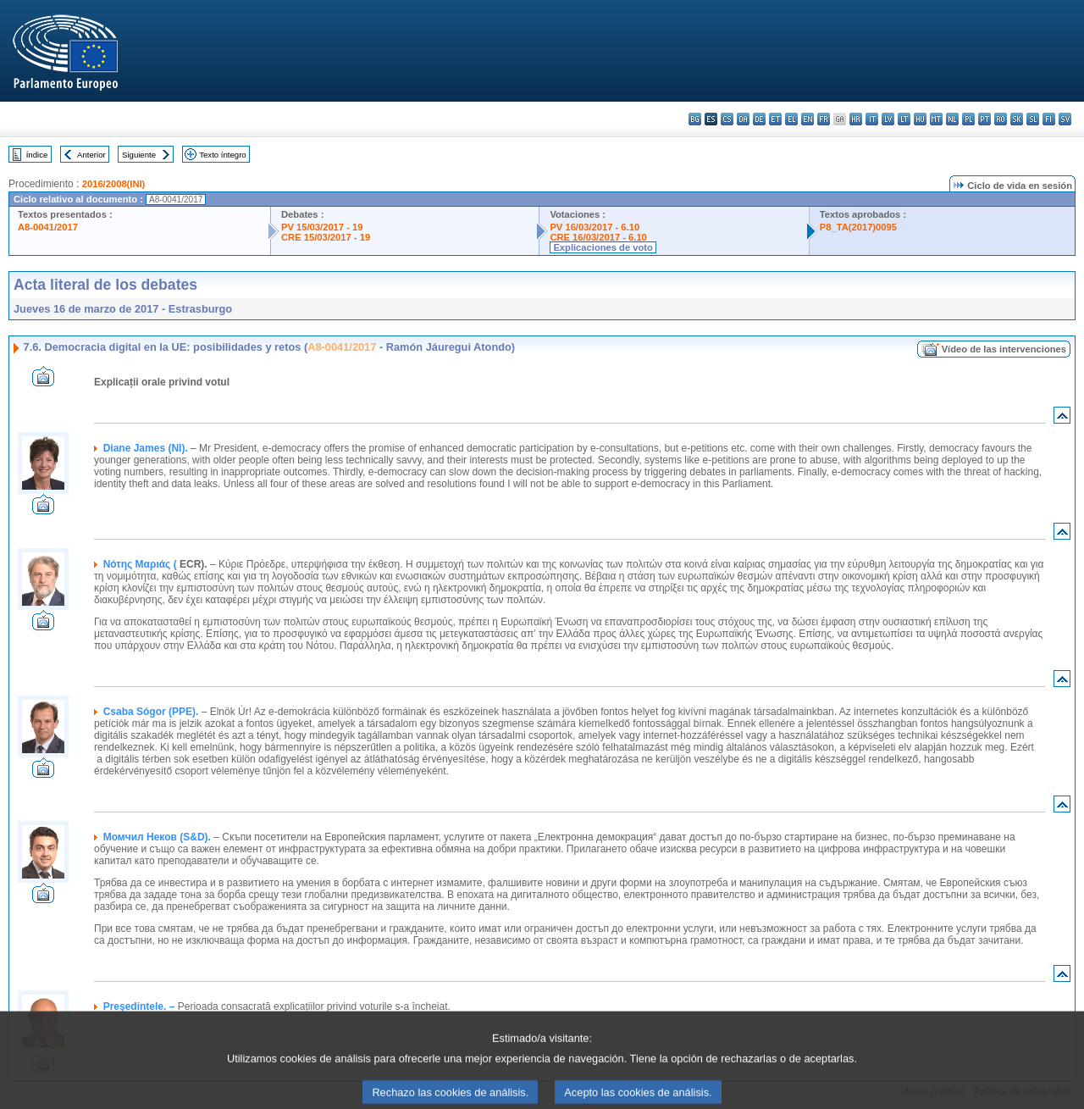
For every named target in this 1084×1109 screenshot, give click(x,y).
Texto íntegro (222, 154)
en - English (807, 119)
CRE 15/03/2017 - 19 (325, 237)
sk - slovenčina (1016, 119)
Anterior (91, 154)
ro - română (1000, 119)
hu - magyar (920, 119)
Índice (37, 154)
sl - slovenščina (1032, 119)
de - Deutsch (759, 119)
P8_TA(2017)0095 (858, 227)
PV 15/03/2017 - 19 (321, 227)
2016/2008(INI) (114, 184)
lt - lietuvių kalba (904, 119)
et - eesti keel (775, 119)
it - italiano (872, 119)
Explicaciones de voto (603, 247)
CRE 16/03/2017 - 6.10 (598, 237)
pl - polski (968, 119)
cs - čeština (727, 119)
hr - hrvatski (855, 119)
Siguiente (139, 154)
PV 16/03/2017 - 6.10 (594, 227)
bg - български (695, 119)
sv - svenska (1065, 119)
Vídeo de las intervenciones (1004, 349)
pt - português (984, 119)
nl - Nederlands (952, 119)
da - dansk (743, 119)
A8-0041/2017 (48, 227)
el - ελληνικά (791, 119)
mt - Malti (936, 119)
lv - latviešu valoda (888, 119)
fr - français (823, 119)
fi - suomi (1049, 119)
